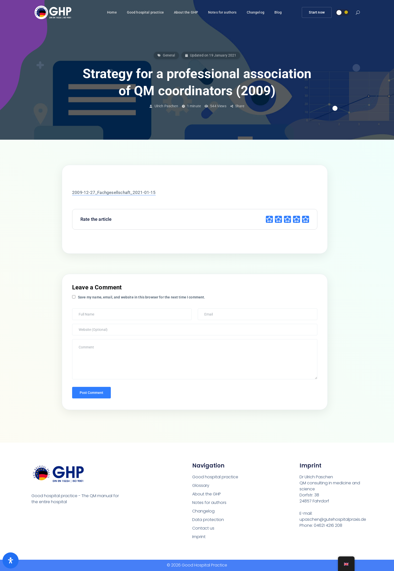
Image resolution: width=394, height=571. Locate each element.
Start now (316, 12)
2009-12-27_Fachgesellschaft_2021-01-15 (114, 192)
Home (112, 12)
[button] (358, 13)
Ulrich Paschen (166, 106)
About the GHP (186, 12)
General (169, 55)
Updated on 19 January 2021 (210, 55)
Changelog (255, 12)
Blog (278, 12)
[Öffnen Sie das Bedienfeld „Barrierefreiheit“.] (11, 560)
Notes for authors (222, 12)
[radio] (269, 219)
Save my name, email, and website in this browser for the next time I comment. (141, 297)
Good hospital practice (145, 12)
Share (237, 106)
